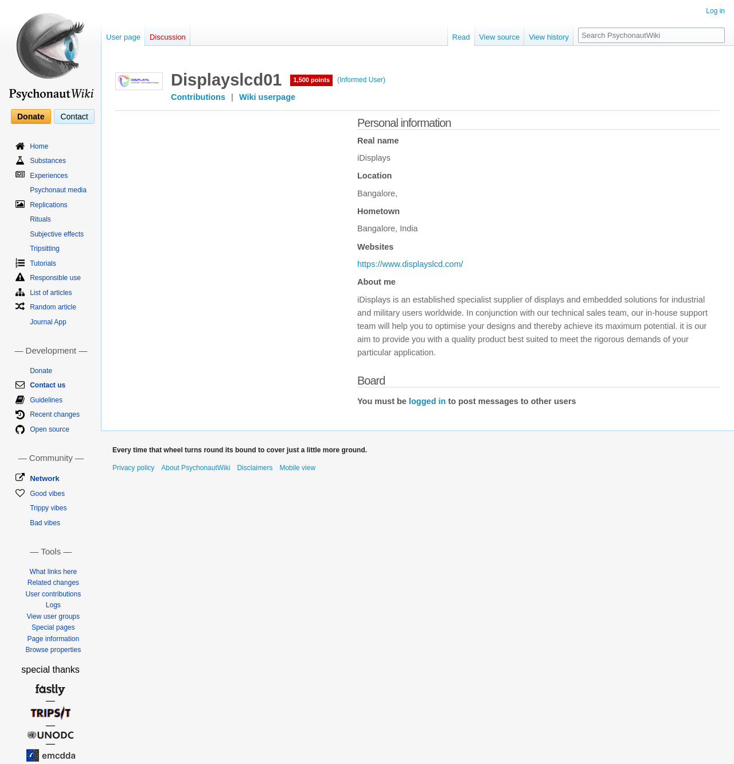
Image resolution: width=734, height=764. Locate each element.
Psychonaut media (58, 190)
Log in (715, 11)
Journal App (48, 322)
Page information (53, 639)
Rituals (40, 219)
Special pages (53, 627)
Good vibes (47, 494)
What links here (53, 572)
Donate (30, 116)
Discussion (168, 37)
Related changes (53, 583)
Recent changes (55, 414)
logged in (427, 401)
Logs (53, 605)
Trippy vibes (48, 508)
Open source (49, 429)
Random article (53, 307)
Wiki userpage (267, 97)
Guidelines (46, 400)
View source (499, 37)
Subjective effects (57, 234)
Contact (74, 116)
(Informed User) (361, 80)
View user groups (53, 616)
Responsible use (55, 278)
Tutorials (43, 263)
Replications (48, 205)
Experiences (49, 176)
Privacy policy (133, 468)
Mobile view (297, 468)
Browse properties (53, 650)
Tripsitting (45, 249)
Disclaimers (254, 468)
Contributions (198, 97)
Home (39, 146)
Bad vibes (45, 523)
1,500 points (311, 79)
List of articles (51, 293)
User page (123, 37)
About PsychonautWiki (195, 468)
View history (549, 37)
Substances (48, 161)
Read (461, 37)
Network (44, 478)
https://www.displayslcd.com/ (410, 264)
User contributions (53, 594)
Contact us (47, 385)
